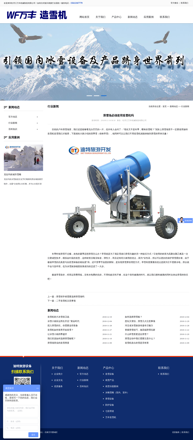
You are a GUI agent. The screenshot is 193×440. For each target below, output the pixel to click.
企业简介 (58, 374)
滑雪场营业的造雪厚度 (58, 343)
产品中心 (117, 17)
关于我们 (100, 17)
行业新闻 (12, 123)
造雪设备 (109, 374)
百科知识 (12, 129)
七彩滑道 (109, 411)
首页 (165, 106)
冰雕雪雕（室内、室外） (117, 392)
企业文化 (58, 380)
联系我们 (184, 3)
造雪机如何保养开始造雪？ (60, 330)
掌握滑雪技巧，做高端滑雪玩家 (140, 330)
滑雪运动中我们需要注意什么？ (140, 338)
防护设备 (109, 405)
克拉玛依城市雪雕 (12, 174)
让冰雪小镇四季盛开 (57, 334)
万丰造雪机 (110, 417)
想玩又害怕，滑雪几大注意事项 (140, 321)
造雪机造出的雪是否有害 (137, 343)
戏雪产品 (109, 380)
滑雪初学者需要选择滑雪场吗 (70, 296)
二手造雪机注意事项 (66, 301)
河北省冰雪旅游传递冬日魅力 (139, 325)
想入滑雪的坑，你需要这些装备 (63, 325)
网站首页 (84, 17)
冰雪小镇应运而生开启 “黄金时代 (63, 321)
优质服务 (58, 386)
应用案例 (149, 17)
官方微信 (174, 3)
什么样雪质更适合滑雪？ (137, 334)
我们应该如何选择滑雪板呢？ (62, 338)
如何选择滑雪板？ (133, 317)
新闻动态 (133, 17)
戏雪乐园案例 (111, 386)
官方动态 (12, 117)
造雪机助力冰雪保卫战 (58, 317)
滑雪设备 (109, 399)
